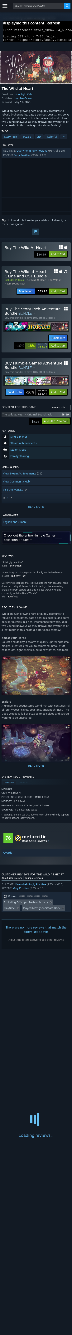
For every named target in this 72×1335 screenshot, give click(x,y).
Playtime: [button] (10, 910)
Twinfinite (13, 598)
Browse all (60, 409)
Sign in (6, 222)
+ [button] (64, 139)
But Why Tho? (18, 578)
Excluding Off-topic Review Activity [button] (26, 904)
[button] (36, 155)
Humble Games (23, 100)
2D (39, 139)
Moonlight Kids (23, 96)
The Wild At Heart (35, 282)
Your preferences (34, 880)
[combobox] (38, 6)
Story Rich (10, 139)
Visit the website (15, 492)
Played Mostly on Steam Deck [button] (41, 910)
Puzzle (27, 139)
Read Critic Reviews (34, 843)
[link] (31, 348)
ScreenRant (16, 567)
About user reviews (12, 880)
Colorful (52, 139)
